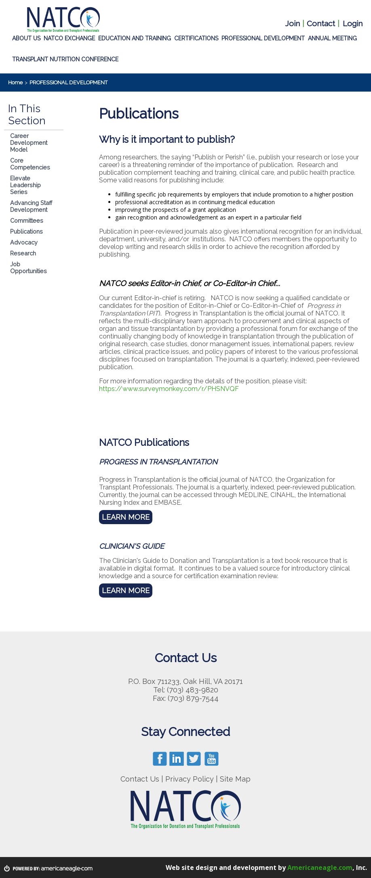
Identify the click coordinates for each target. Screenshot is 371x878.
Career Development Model (28, 142)
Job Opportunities (28, 267)
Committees (26, 220)
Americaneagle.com (319, 867)
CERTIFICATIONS (196, 37)
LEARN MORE (126, 517)
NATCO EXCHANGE (69, 37)
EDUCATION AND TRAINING (134, 37)
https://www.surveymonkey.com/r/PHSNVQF (169, 389)
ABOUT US (26, 37)
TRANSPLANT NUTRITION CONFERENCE (65, 58)
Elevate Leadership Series (25, 185)
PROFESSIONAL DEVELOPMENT (263, 37)
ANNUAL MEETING (332, 37)
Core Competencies (30, 164)
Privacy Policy (189, 779)
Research (23, 253)
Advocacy (24, 242)
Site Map (235, 779)
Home (15, 82)
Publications (26, 231)
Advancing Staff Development (31, 206)
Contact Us (139, 779)
